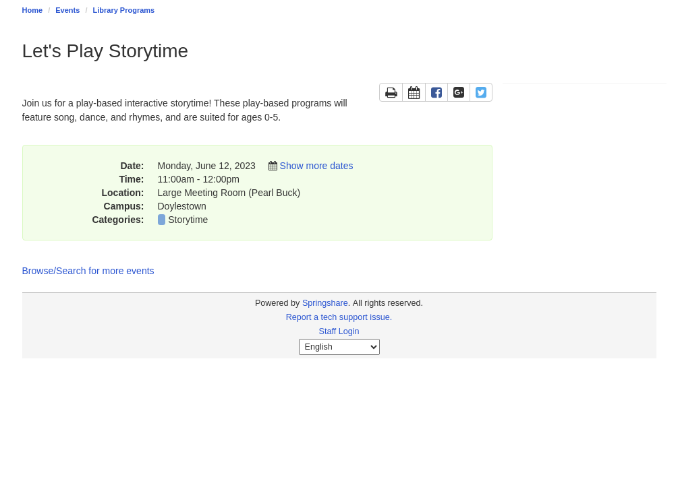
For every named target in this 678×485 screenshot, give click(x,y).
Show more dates (317, 165)
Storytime (188, 219)
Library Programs (124, 10)
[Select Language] (339, 347)
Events (67, 10)
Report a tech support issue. (339, 317)
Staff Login (339, 331)
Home (32, 10)
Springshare (325, 303)
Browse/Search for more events (88, 270)
